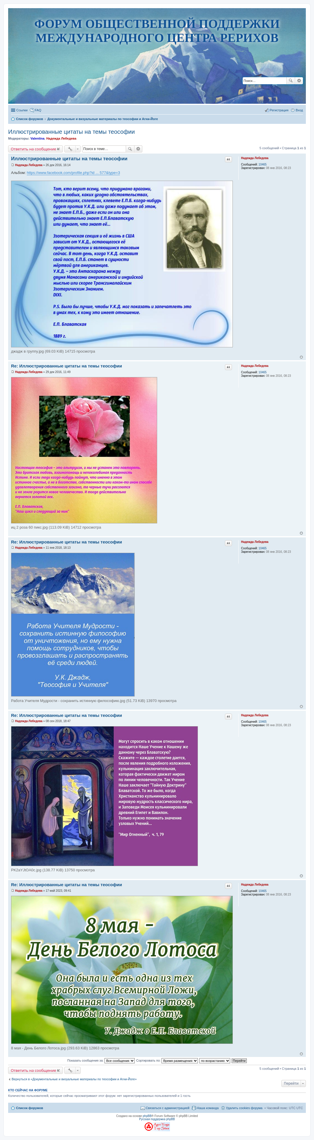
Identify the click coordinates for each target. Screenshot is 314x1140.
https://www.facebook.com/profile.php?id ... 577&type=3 (73, 172)
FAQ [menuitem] (38, 110)
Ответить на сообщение (33, 149)
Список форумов (29, 1108)
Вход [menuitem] (299, 110)
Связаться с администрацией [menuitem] (167, 1108)
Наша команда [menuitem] (208, 1108)
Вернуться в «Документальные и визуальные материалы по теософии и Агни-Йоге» (74, 1079)
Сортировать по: (167, 1060)
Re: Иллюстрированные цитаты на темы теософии (66, 365)
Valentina (37, 138)
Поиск (290, 80)
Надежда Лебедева (61, 138)
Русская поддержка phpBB (157, 1119)
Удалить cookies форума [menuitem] (244, 1108)
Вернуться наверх (301, 357)
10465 (262, 164)
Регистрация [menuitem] (279, 110)
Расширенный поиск (299, 80)
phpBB (147, 1116)
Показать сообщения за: (101, 1060)
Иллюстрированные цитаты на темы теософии (71, 132)
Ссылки (22, 110)
